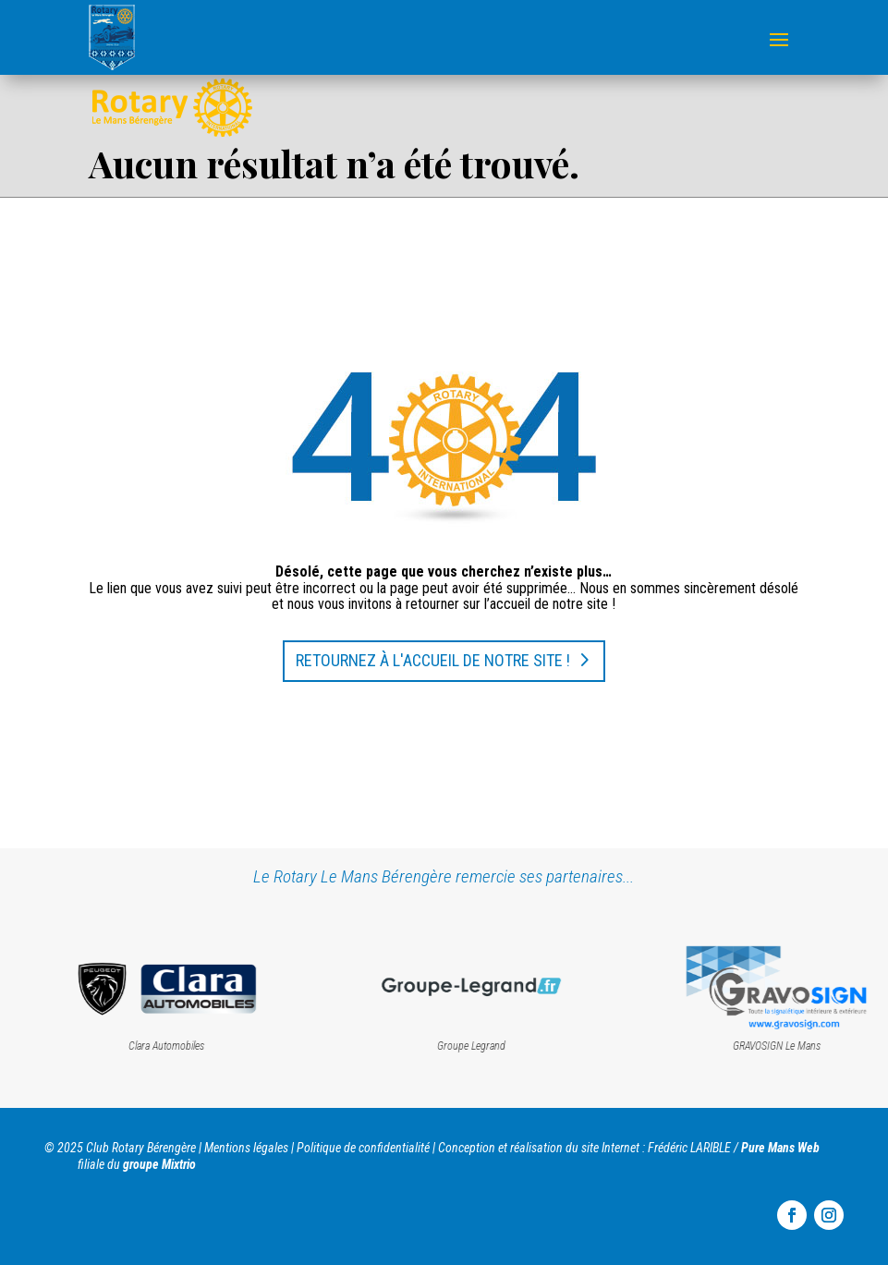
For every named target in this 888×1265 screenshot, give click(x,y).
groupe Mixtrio (159, 1164)
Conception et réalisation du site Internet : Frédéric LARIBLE (584, 1147)
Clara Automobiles (186, 1046)
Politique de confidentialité (363, 1147)
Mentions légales (246, 1147)
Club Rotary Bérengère (141, 1147)
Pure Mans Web (780, 1147)
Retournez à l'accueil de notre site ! (433, 660)
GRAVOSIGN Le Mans (796, 1046)
